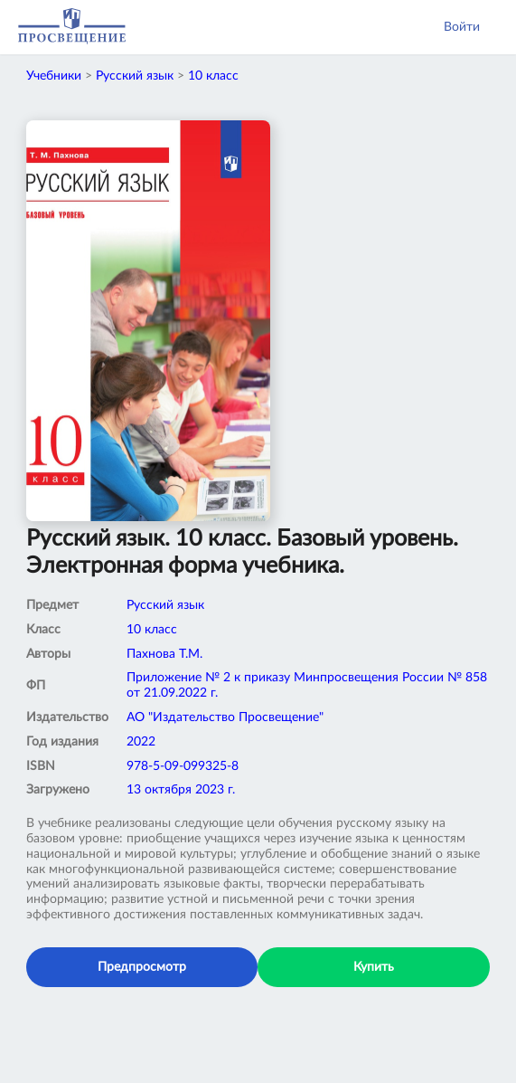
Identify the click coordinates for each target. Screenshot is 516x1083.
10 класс (213, 76)
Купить (373, 967)
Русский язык (135, 76)
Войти (462, 27)
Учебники (53, 76)
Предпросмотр (142, 967)
